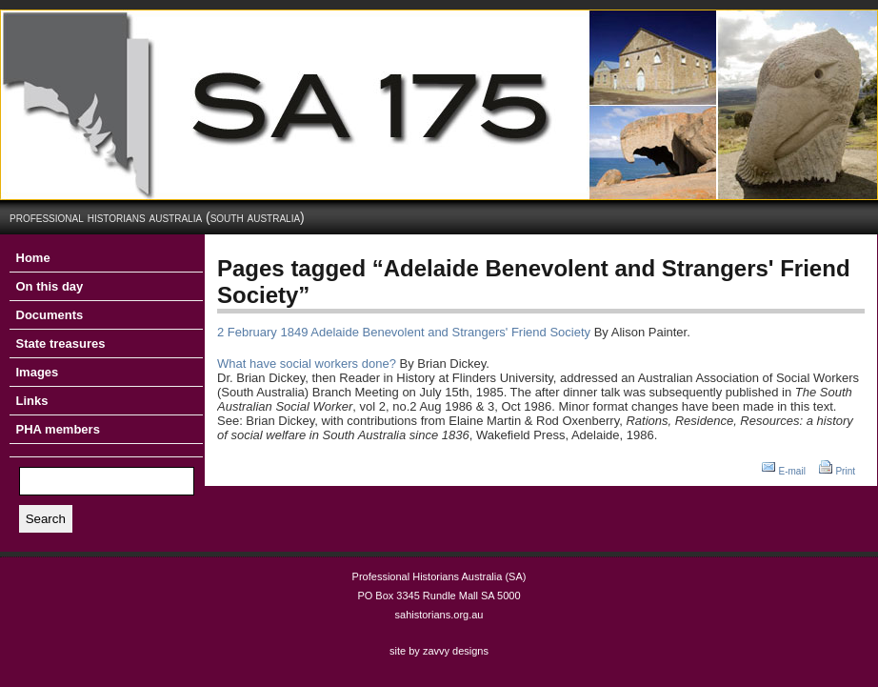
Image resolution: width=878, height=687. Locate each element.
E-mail (792, 471)
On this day (50, 286)
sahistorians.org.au (439, 614)
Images (37, 372)
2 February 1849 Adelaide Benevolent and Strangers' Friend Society (403, 332)
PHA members (58, 429)
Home (33, 258)
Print (845, 471)
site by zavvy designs (439, 651)
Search (46, 519)
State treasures (61, 343)
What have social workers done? (306, 363)
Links (32, 401)
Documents (50, 315)
